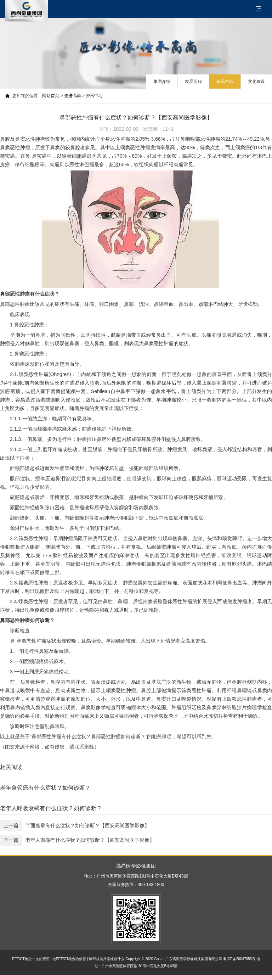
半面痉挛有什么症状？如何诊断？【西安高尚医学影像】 (74, 825)
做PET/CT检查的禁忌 (69, 959)
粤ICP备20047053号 (239, 959)
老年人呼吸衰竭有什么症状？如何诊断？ (51, 808)
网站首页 (50, 95)
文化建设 (256, 81)
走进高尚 (72, 95)
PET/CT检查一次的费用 (31, 959)
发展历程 (193, 81)
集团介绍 (161, 81)
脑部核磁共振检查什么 (106, 959)
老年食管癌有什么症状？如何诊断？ (45, 788)
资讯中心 (224, 81)
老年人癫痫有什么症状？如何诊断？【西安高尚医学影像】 (77, 840)
